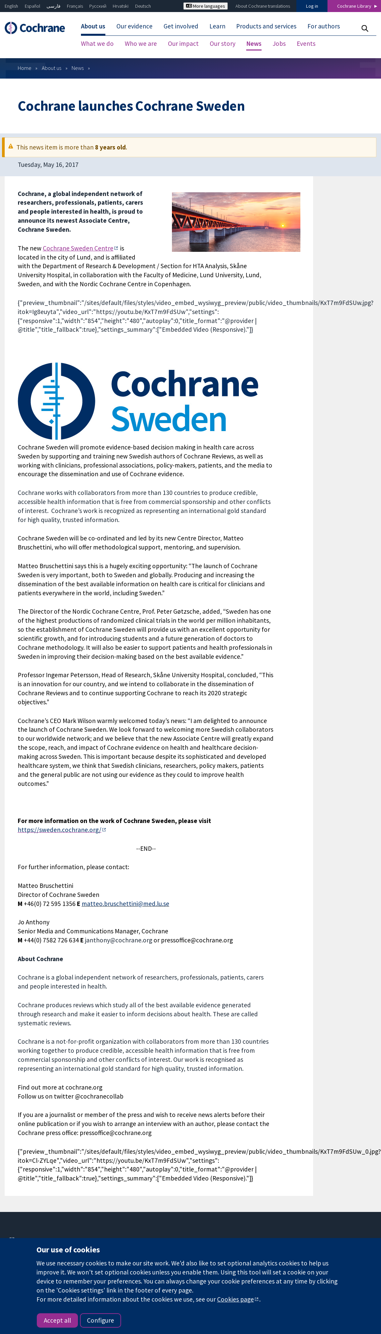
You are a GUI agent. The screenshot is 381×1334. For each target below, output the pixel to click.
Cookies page (235, 1299)
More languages (205, 6)
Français (75, 6)
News (78, 48)
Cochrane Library (354, 6)
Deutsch (143, 6)
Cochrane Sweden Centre (78, 229)
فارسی (53, 6)
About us (51, 48)
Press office (279, 1236)
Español (32, 6)
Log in (312, 6)
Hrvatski (120, 6)
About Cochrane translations (262, 6)
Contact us (278, 1221)
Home (24, 48)
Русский (97, 6)
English (11, 6)
